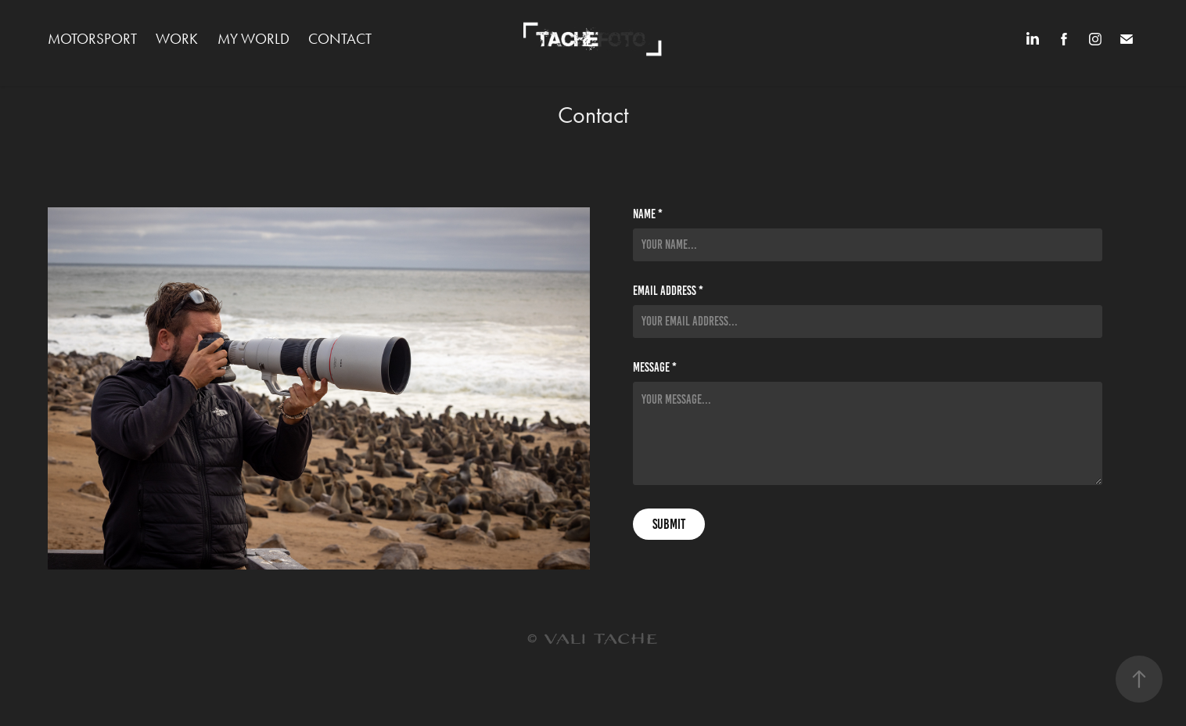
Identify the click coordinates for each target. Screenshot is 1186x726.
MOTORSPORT (92, 39)
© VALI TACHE (592, 640)
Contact (340, 39)
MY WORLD (253, 39)
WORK (177, 39)
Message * (655, 367)
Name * (648, 214)
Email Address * (668, 291)
